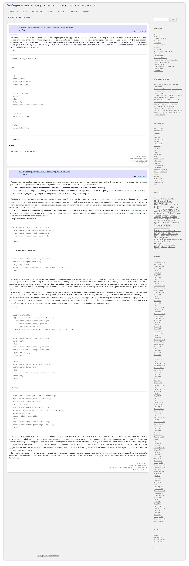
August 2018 (158, 372)
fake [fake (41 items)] (176, 207)
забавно (85, 11)
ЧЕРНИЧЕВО (158, 71)
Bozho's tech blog (160, 38)
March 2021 (158, 305)
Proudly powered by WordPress (48, 556)
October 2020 (159, 316)
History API (118, 467)
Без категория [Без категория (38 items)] (171, 215)
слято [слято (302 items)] (171, 246)
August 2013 (158, 450)
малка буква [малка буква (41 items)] (163, 241)
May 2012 (157, 480)
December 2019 (159, 337)
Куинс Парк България (161, 62)
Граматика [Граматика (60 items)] (176, 218)
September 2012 (159, 471)
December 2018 (159, 363)
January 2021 (158, 309)
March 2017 (158, 400)
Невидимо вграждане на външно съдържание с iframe (44, 171)
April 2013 (157, 458)
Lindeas (156, 47)
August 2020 (158, 320)
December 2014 (159, 422)
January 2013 (158, 463)
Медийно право (159, 64)
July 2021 (157, 296)
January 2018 (158, 387)
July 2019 (157, 348)
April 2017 (157, 398)
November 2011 (159, 493)
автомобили (158, 128)
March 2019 (158, 357)
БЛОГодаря (158, 53)
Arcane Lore (158, 36)
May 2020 (157, 327)
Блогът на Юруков (160, 58)
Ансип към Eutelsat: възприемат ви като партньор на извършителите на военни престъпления (168, 91)
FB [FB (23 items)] (159, 211)
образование (159, 159)
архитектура (158, 130)
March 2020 (158, 331)
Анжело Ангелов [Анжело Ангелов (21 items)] (159, 215)
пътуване (74, 11)
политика (157, 163)
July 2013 (157, 452)
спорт (156, 174)
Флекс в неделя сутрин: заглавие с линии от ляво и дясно (46, 27)
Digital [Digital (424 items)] (158, 207)
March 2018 (158, 383)
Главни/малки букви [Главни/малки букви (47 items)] (162, 218)
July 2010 (157, 510)
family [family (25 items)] (156, 211)
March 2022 (158, 279)
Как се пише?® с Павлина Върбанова (167, 60)
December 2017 (159, 389)
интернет (157, 146)
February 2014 (159, 437)
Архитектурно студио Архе (163, 51)
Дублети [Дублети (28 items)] (157, 220)
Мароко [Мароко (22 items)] (167, 222)
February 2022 (159, 281)
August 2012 (158, 474)
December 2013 (159, 441)
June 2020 (157, 324)
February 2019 (159, 359)
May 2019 (157, 353)
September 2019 (159, 344)
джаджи (156, 133)
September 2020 (159, 318)
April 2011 (157, 506)
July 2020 (157, 322)
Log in (156, 535)
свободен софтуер (160, 169)
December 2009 (159, 519)
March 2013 (158, 461)
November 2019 (159, 340)
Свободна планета (19, 5)
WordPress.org (159, 541)
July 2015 (157, 415)
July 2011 (157, 499)
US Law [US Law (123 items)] (171, 213)
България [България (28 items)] (157, 217)
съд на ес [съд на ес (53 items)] (158, 248)
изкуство (14, 11)
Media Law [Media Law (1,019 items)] (171, 210)
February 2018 (159, 385)
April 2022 (157, 277)
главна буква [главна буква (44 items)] (177, 239)
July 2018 (157, 374)
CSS (137, 161)
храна (156, 184)
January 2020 (158, 335)
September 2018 (159, 370)
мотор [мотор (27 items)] (171, 241)
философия (158, 180)
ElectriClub (157, 43)
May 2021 (157, 301)
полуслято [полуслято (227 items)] (160, 243)
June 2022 (157, 273)
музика (156, 156)
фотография (158, 182)
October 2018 (159, 368)
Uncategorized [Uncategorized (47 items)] (160, 213)
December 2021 (159, 286)
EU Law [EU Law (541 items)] (169, 207)
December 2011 (159, 491)
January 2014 (158, 439)
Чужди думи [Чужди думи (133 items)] (161, 237)
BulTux (156, 40)
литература (158, 152)
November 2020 (159, 314)
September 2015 (159, 411)
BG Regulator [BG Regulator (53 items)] (173, 204)
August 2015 (158, 413)
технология (37, 11)
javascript (131, 467)
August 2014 (158, 426)
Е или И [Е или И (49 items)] (164, 220)
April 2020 (157, 329)
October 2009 (159, 521)
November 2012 (159, 467)
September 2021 (159, 292)
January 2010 (158, 517)
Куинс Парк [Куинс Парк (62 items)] (159, 222)
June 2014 (157, 430)
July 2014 (157, 428)
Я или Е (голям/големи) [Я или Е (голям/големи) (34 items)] (162, 239)
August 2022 (158, 268)
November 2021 (159, 288)
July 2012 (157, 476)
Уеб (146, 161)
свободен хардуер (160, 172)
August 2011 (158, 497)
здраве (49, 11)
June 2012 (157, 478)
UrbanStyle (158, 49)
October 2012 (159, 469)
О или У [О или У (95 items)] (175, 222)
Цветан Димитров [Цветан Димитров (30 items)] (170, 235)
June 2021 (157, 299)
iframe (125, 467)
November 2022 (159, 262)
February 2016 (159, 407)
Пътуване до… (159, 69)
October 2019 (159, 342)
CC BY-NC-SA (142, 31)
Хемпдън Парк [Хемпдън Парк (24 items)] (159, 235)
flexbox (141, 161)
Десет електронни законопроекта (166, 84)
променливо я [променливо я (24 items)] (173, 244)
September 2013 (159, 448)
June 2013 (157, 454)
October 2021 (159, 290)
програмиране (142, 158)
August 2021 (158, 294)
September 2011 (159, 495)
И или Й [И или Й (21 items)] (170, 220)
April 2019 (157, 355)
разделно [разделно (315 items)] (160, 246)
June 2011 (157, 502)
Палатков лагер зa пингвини (164, 66)
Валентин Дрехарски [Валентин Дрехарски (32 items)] (169, 217)
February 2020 (159, 333)
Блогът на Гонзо (159, 56)
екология (157, 135)
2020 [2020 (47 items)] (158, 199)
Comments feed (159, 539)
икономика (158, 144)
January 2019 (158, 361)
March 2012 (158, 484)
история (157, 148)
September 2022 (159, 266)
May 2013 (157, 456)
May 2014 (157, 433)
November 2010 (159, 508)
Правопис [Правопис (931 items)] (162, 225)
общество (61, 11)
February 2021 (159, 307)
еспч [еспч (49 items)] (156, 241)
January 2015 (158, 420)
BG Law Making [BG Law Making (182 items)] (163, 201)
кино (156, 150)
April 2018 (157, 381)
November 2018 (159, 366)
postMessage (139, 467)
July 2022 (157, 270)
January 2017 (158, 402)
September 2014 (159, 424)
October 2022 (159, 264)
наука (25, 11)
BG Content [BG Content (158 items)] (167, 198)
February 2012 (159, 487)
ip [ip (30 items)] (161, 211)
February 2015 (159, 417)
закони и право (159, 139)
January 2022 (158, 283)
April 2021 (157, 303)
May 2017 (157, 396)
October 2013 (159, 445)
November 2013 (159, 443)
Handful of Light (159, 45)
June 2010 (157, 512)
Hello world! (158, 87)
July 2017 (157, 394)
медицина (157, 154)
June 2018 (157, 376)
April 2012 (157, 482)
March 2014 (158, 435)
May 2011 (157, 504)
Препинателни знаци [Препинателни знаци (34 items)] (162, 228)
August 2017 (158, 391)
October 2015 (159, 409)
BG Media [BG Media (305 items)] (160, 204)
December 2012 (159, 465)
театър (156, 176)
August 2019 (158, 346)
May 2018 (157, 378)
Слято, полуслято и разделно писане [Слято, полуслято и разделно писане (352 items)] (167, 231)
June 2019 (157, 350)
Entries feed (158, 537)
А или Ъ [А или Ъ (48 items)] (178, 213)
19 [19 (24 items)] (155, 199)
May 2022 (157, 275)
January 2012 (158, 489)
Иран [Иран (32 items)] (175, 220)
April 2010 (157, 515)
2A (155, 34)
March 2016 (158, 404)
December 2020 (159, 312)
